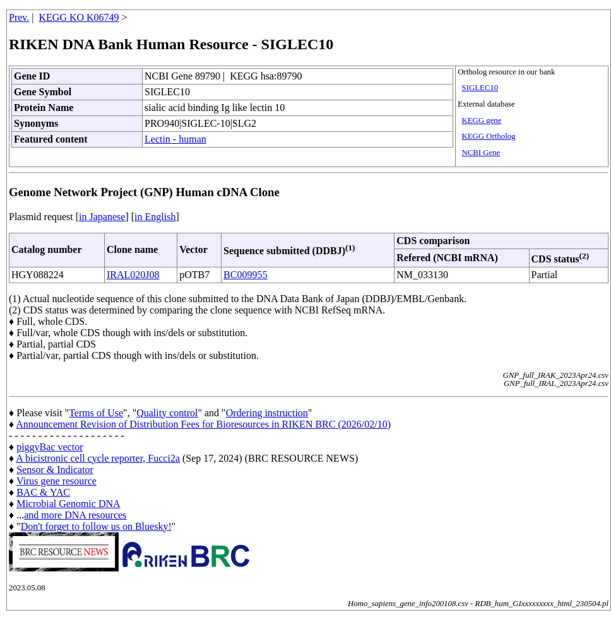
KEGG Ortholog (489, 136)
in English (154, 216)
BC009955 (245, 274)
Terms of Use (96, 412)
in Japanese (102, 216)
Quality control (167, 412)
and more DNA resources (75, 515)
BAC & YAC (43, 492)
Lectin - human (175, 139)
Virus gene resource (56, 481)
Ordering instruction (267, 412)
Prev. (19, 17)
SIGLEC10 (480, 87)
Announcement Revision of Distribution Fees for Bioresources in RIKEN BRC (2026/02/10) (203, 424)
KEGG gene (482, 120)
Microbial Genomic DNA (68, 503)
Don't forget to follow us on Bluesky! (96, 526)
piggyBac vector (49, 447)
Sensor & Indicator (54, 469)
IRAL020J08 (133, 274)
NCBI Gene (481, 152)
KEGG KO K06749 (79, 17)
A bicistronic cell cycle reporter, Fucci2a (98, 458)
